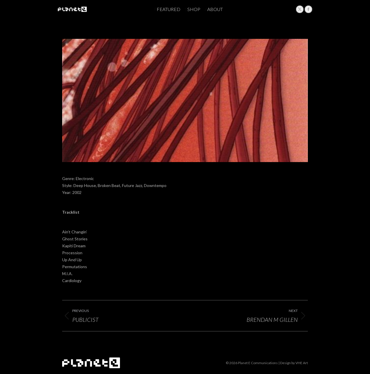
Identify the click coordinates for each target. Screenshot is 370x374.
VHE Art (301, 363)
